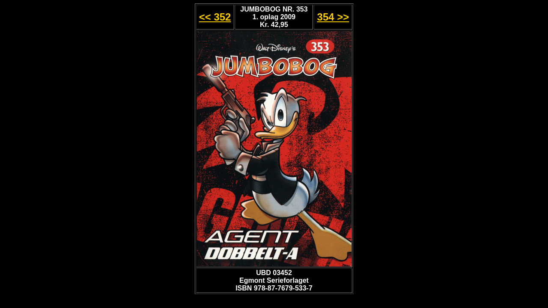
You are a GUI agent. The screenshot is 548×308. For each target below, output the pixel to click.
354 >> (333, 17)
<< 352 (215, 17)
